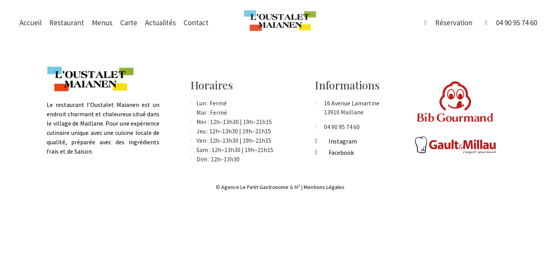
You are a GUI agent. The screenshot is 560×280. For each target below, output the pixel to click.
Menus (102, 22)
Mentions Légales (324, 187)
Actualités (160, 22)
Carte (128, 22)
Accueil (30, 22)
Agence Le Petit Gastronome (255, 187)
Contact (196, 22)
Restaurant (66, 22)
